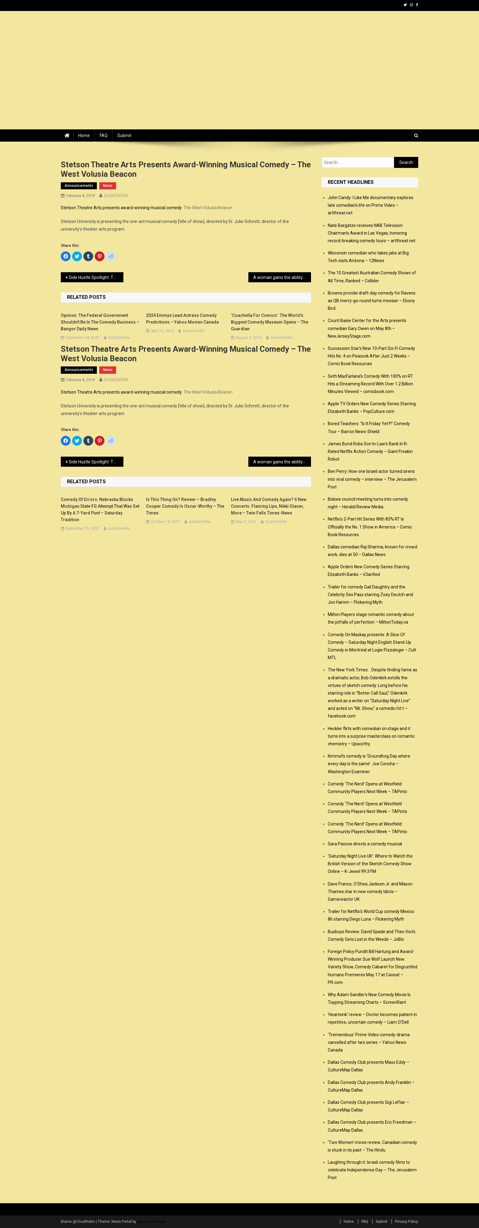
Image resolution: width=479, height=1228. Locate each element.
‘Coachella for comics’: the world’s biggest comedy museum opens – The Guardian (269, 322)
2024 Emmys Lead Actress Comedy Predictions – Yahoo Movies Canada (182, 319)
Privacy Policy (406, 1221)
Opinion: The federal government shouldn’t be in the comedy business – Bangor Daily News (100, 322)
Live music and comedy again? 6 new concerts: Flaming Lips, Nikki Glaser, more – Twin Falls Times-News (268, 506)
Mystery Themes (151, 1221)
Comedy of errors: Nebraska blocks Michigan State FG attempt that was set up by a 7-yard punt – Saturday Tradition (100, 509)
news (107, 186)
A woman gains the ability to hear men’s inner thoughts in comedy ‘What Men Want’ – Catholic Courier (282, 277)
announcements (78, 186)
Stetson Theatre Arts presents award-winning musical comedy (121, 207)
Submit (124, 135)
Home (84, 135)
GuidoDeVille (116, 195)
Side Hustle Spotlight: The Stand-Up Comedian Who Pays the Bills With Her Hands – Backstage (96, 277)
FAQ (104, 135)
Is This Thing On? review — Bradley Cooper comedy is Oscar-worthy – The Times (185, 506)
